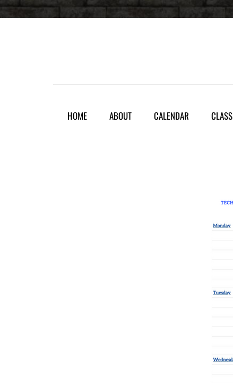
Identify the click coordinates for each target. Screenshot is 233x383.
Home (77, 115)
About (120, 115)
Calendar (171, 115)
